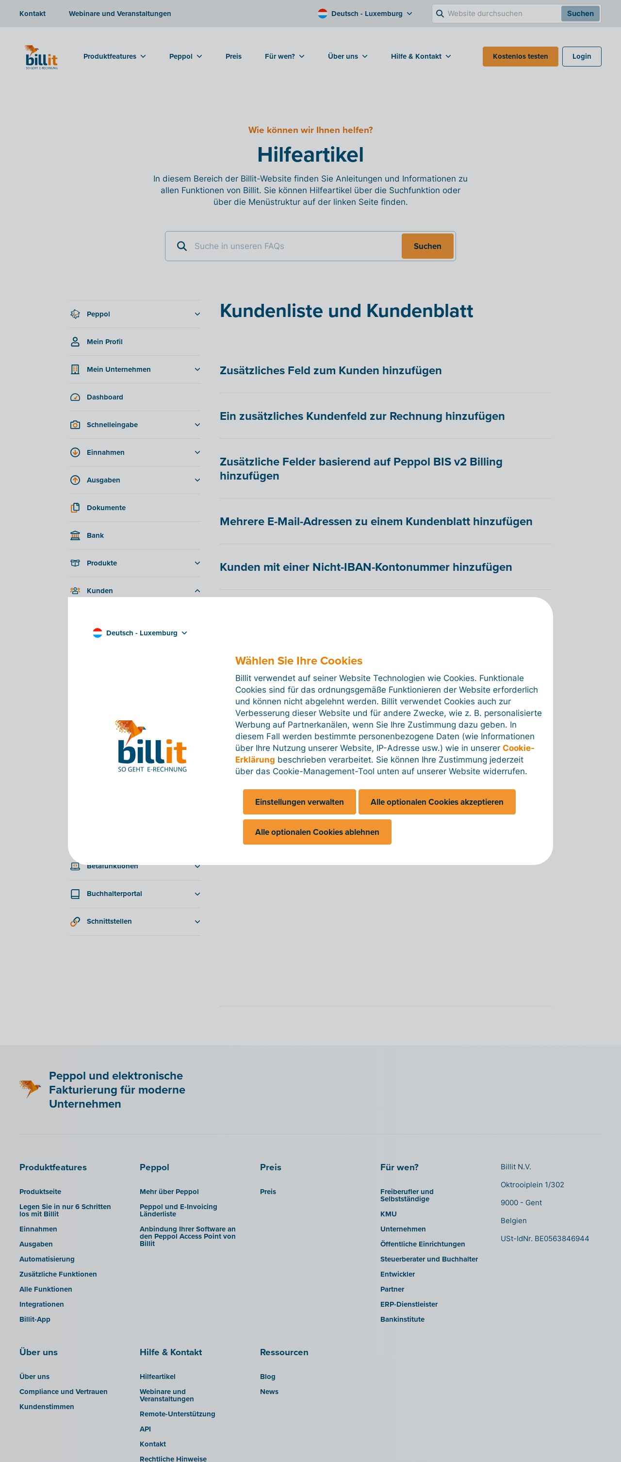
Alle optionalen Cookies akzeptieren (437, 802)
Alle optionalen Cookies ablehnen (317, 832)
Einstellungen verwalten (299, 802)
